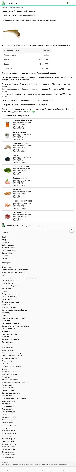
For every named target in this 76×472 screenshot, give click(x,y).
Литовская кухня (8, 457)
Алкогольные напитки (10, 380)
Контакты (5, 258)
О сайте (4, 237)
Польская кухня (7, 436)
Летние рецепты (8, 385)
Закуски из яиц (7, 347)
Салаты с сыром (8, 388)
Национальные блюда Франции (13, 318)
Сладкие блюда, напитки (11, 323)
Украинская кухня (8, 447)
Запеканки (6, 331)
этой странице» (29, 112)
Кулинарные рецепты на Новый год (15, 382)
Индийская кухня (8, 361)
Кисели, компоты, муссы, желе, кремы (16, 326)
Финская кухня (7, 422)
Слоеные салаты (8, 390)
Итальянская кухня (9, 372)
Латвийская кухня (8, 449)
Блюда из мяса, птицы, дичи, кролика (15, 270)
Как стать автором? (9, 250)
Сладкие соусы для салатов (12, 393)
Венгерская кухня (8, 439)
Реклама (5, 256)
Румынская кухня (8, 430)
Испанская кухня (8, 406)
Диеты (4, 369)
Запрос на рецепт (8, 248)
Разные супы (6, 305)
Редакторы (6, 242)
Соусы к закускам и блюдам (12, 353)
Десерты (5, 291)
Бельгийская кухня (9, 433)
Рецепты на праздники (10, 339)
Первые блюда (7, 283)
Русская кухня (7, 396)
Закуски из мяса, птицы (10, 302)
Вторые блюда (7, 267)
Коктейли (5, 337)
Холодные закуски (8, 280)
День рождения (7, 409)
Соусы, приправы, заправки (12, 355)
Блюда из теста (7, 288)
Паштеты (5, 363)
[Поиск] (68, 3)
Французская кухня (9, 401)
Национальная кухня (9, 334)
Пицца (4, 315)
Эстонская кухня (8, 452)
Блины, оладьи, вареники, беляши (14, 310)
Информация (6, 313)
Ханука (4, 414)
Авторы (4, 240)
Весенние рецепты (9, 420)
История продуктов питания (12, 294)
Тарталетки (6, 377)
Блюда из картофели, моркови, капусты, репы (18, 278)
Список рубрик (7, 253)
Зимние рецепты (8, 350)
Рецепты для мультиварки (11, 366)
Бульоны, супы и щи (9, 307)
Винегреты (6, 404)
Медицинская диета (9, 358)
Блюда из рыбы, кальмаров (12, 286)
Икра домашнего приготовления (14, 398)
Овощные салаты (8, 329)
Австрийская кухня (9, 417)
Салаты (4, 275)
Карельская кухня (8, 455)
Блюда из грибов (8, 342)
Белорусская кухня (9, 444)
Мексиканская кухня (9, 374)
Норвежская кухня (8, 412)
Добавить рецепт (8, 245)
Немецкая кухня (8, 428)
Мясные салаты (8, 345)
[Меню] (72, 3)
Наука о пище (7, 299)
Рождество (6, 321)
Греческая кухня (8, 441)
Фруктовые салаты (9, 425)
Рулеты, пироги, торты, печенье (13, 272)
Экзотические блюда (9, 297)
